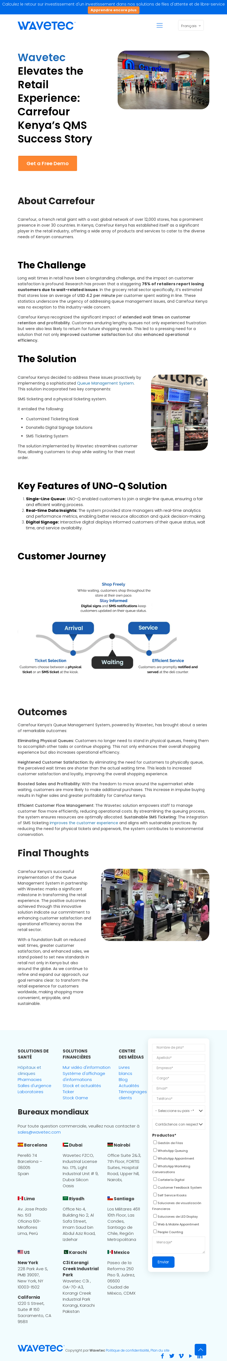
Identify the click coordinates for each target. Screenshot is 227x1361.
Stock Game (75, 1098)
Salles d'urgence (34, 1085)
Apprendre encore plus (114, 10)
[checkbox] (167, 1143)
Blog (123, 1079)
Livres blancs (125, 1070)
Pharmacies (30, 1079)
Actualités (129, 1085)
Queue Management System (105, 383)
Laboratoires (30, 1092)
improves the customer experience (84, 823)
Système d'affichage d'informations (84, 1076)
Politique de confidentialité (127, 1350)
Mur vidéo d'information (86, 1067)
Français (191, 25)
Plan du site (160, 1350)
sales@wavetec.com (39, 1132)
